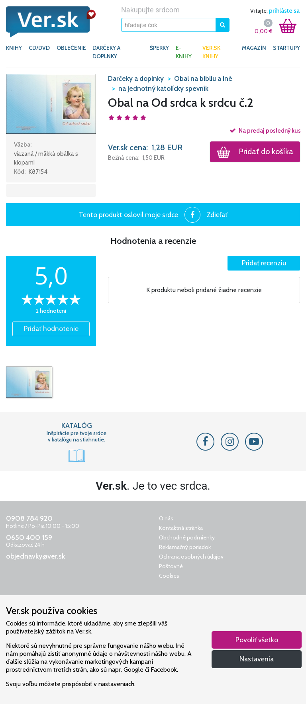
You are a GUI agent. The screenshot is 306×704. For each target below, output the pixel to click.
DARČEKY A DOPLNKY (106, 52)
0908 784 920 (29, 518)
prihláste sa (284, 10)
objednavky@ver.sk (35, 556)
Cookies (169, 575)
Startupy (286, 47)
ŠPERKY (159, 47)
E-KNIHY (184, 52)
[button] (51, 103)
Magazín (254, 47)
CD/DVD (39, 47)
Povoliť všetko (256, 639)
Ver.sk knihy (211, 52)
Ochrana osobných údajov (191, 556)
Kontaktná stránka (181, 527)
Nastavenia (256, 659)
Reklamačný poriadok (185, 547)
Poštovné (171, 566)
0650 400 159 (29, 537)
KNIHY (14, 47)
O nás (166, 518)
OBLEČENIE (71, 47)
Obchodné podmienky (187, 537)
